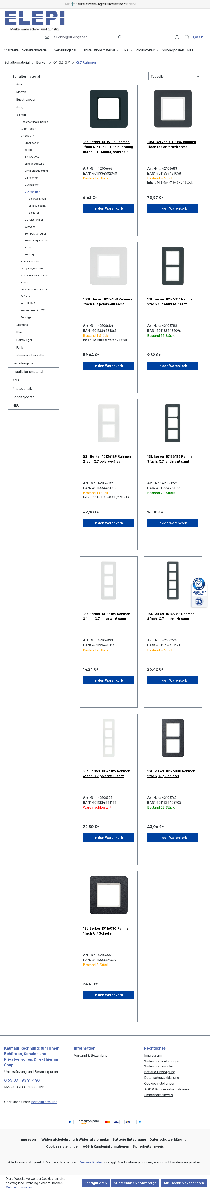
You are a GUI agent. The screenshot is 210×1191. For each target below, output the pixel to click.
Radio (28, 247)
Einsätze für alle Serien (34, 121)
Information (84, 1048)
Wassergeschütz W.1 (33, 310)
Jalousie (30, 226)
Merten (21, 92)
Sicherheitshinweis (158, 1095)
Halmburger (24, 340)
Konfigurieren (95, 1183)
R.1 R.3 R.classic (30, 261)
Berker (21, 114)
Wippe (29, 149)
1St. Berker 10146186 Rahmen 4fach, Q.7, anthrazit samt (170, 616)
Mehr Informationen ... (20, 1187)
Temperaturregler (35, 233)
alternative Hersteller (30, 355)
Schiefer (34, 212)
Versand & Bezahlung (90, 1055)
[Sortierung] (175, 76)
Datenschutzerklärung (161, 1078)
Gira (19, 84)
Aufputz (25, 296)
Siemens (22, 324)
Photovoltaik (22, 388)
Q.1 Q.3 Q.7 (27, 135)
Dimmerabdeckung (36, 170)
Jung (19, 107)
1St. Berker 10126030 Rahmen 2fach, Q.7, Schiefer (171, 773)
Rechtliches (155, 1048)
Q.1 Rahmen (31, 177)
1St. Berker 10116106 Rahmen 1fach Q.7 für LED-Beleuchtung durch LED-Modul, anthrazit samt (108, 147)
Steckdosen (32, 142)
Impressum (153, 1055)
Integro (25, 282)
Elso (19, 332)
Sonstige (30, 254)
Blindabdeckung (34, 163)
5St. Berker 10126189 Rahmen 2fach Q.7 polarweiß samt (107, 458)
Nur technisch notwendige (135, 1183)
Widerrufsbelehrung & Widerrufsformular (75, 1139)
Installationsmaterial (27, 372)
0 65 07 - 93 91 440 (22, 1080)
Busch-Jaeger (25, 99)
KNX (15, 380)
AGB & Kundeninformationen (166, 1089)
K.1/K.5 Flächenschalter (34, 275)
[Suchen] (47, 37)
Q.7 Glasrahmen (34, 219)
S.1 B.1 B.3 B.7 (28, 128)
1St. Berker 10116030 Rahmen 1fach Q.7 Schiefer (106, 930)
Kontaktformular (44, 1102)
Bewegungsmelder (36, 240)
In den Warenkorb (108, 208)
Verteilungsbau (23, 363)
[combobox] (83, 37)
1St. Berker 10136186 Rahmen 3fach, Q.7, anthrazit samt (170, 458)
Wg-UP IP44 (28, 303)
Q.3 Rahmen (32, 184)
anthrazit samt (37, 205)
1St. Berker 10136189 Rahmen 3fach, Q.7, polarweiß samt (106, 616)
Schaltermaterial (26, 76)
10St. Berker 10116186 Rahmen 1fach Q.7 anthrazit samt (171, 144)
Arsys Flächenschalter (34, 289)
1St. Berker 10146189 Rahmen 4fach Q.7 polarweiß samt (106, 773)
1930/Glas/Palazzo (32, 268)
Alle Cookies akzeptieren (184, 1183)
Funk (19, 347)
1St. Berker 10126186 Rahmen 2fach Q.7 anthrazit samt (170, 301)
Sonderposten (23, 397)
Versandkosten (91, 1162)
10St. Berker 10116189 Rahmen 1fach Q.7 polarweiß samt (107, 301)
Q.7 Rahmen (32, 191)
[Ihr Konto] (177, 37)
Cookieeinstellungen (159, 1083)
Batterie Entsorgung (159, 1072)
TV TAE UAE (32, 156)
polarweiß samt (38, 198)
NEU (16, 405)
